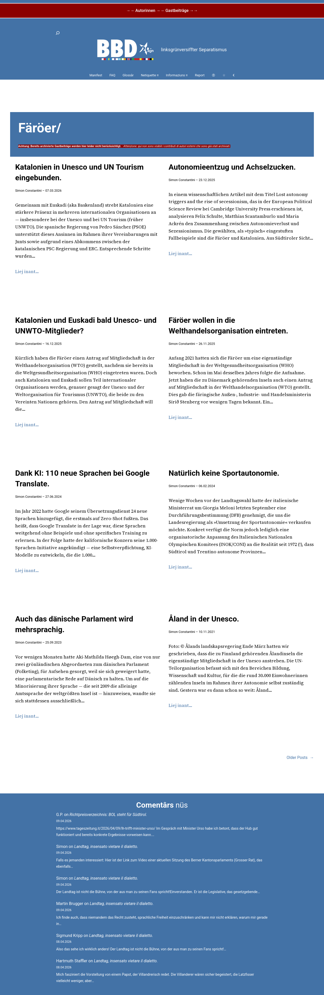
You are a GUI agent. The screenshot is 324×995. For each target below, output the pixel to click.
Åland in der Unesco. (204, 618)
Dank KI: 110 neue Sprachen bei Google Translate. (82, 478)
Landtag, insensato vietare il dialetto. (106, 846)
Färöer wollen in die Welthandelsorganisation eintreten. (228, 325)
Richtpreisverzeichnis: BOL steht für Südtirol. (108, 814)
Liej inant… (27, 271)
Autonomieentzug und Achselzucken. (232, 167)
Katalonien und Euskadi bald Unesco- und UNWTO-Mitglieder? (85, 325)
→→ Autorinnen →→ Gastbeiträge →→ (162, 10)
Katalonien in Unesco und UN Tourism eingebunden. (79, 172)
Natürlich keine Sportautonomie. (224, 473)
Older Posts (300, 757)
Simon (62, 846)
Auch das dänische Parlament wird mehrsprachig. (74, 624)
